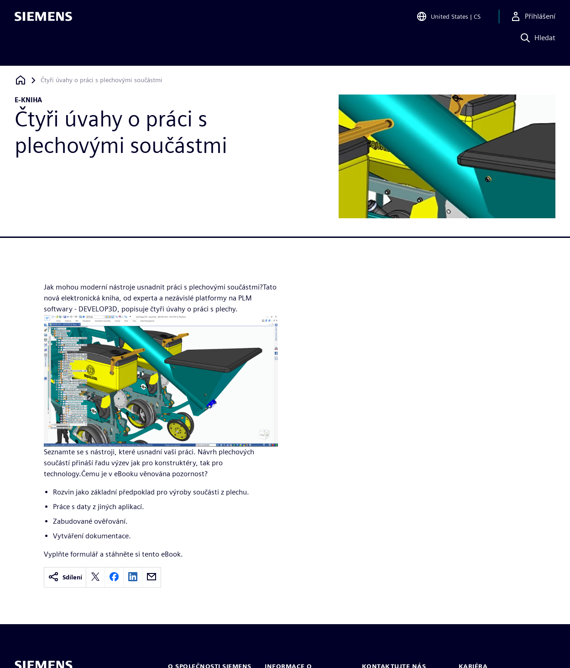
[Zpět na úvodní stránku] (20, 80)
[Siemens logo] (43, 20)
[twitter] (95, 577)
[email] (151, 577)
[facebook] (114, 577)
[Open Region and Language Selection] (448, 20)
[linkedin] (133, 577)
